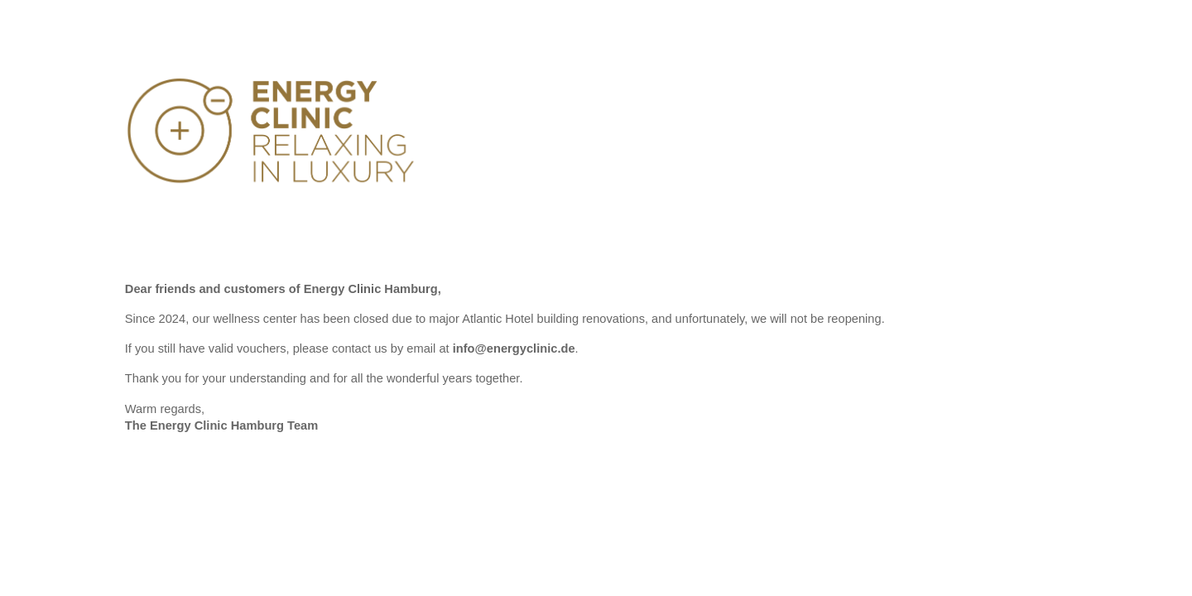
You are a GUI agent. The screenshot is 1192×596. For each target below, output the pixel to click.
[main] (596, 365)
